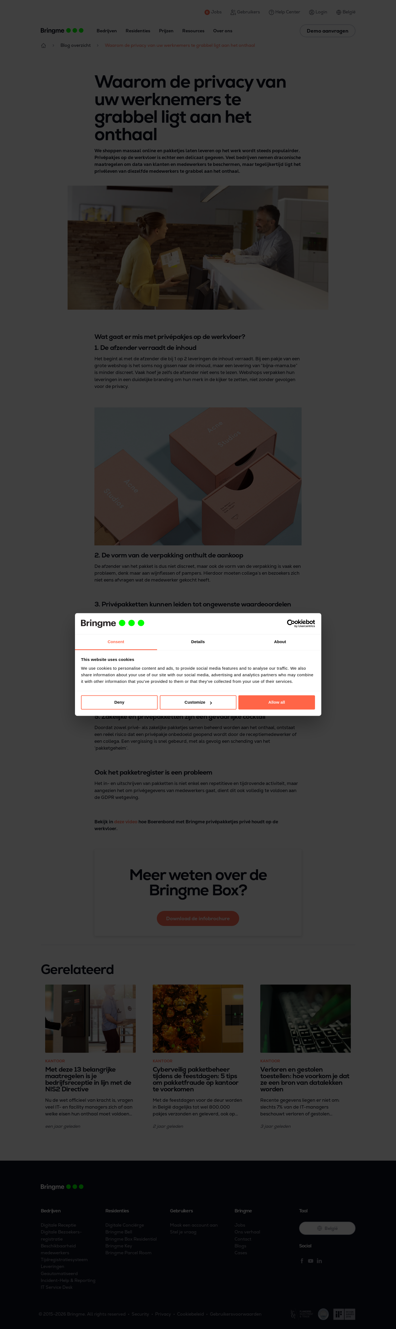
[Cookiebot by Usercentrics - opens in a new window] (291, 624)
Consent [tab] (116, 641)
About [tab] (280, 641)
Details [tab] (198, 641)
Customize (198, 702)
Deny (119, 702)
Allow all (276, 702)
